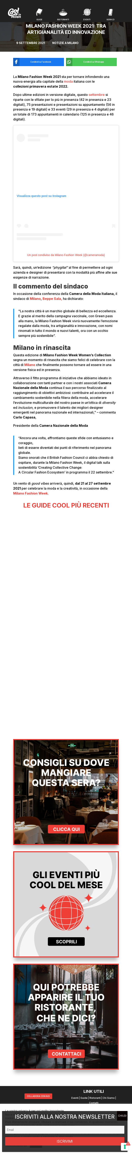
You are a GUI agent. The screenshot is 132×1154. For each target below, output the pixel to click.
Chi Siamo (109, 1097)
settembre (97, 95)
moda (69, 81)
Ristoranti (95, 1097)
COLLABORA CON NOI (38, 1096)
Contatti (93, 1102)
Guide (84, 1097)
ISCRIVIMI (65, 1141)
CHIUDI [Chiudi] (122, 1115)
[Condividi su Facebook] (35, 62)
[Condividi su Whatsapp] (88, 62)
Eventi (75, 1097)
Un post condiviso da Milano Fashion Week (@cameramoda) (66, 255)
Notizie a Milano (65, 43)
